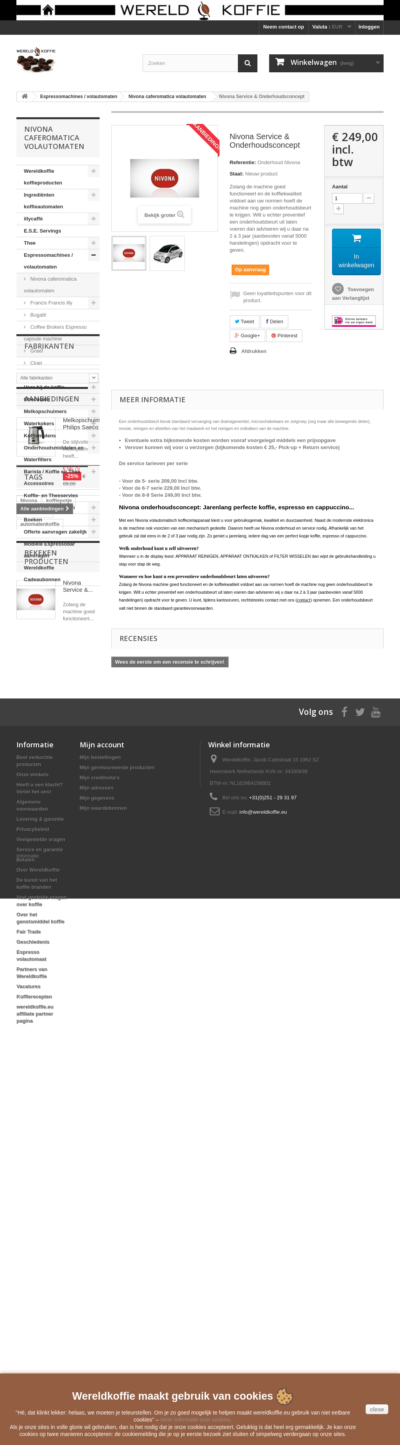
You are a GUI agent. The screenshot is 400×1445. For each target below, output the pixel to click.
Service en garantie (39, 1217)
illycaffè (33, 219)
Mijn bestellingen (100, 1125)
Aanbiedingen (51, 667)
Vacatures (28, 1354)
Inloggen (369, 27)
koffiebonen (34, 865)
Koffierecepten (34, 1364)
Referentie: (243, 162)
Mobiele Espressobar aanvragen (49, 550)
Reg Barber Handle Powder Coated (53, 915)
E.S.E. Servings (42, 231)
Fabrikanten (49, 609)
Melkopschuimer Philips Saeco (84, 692)
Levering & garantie (40, 1187)
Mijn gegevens (97, 1166)
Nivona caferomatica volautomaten (50, 285)
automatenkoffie (39, 853)
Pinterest (284, 335)
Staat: (237, 174)
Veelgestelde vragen (40, 1207)
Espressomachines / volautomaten (48, 261)
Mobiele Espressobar (45, 876)
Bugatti (37, 315)
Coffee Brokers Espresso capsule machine (55, 333)
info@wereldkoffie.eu (263, 1180)
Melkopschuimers (45, 411)
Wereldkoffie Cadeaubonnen (42, 573)
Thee (30, 243)
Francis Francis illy (50, 303)
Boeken (33, 520)
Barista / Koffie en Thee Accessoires (52, 477)
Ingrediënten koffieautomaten (43, 200)
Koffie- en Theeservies (51, 495)
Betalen (25, 1227)
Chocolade (37, 399)
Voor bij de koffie (44, 387)
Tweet (244, 321)
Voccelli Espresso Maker (50, 900)
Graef (36, 351)
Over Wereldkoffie (38, 1238)
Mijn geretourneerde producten (117, 1135)
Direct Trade (35, 841)
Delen (274, 321)
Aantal (340, 187)
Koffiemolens (40, 436)
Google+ (247, 335)
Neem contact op (283, 27)
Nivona (28, 830)
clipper (28, 888)
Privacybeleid (32, 1197)
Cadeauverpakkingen (49, 507)
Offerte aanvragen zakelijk (55, 532)
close (377, 1409)
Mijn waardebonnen (103, 1176)
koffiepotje (59, 830)
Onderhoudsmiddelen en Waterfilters (54, 453)
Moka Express (45, 375)
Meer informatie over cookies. (196, 1419)
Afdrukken (253, 351)
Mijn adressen (97, 1156)
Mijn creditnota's (100, 1145)
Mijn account (102, 1112)
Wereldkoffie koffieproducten (43, 177)
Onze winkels (32, 1142)
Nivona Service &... (78, 993)
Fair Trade (28, 1299)
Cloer (36, 363)
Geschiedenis (33, 1309)
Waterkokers (39, 423)
